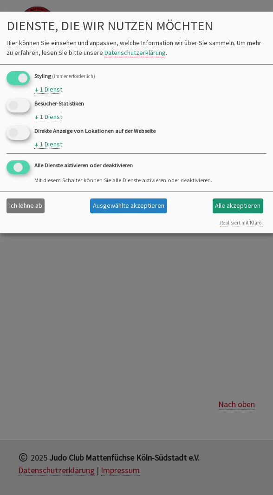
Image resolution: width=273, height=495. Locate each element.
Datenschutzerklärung (135, 52)
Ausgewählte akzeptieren (128, 205)
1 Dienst (48, 89)
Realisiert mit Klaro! (241, 222)
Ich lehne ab (25, 205)
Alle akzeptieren (237, 205)
